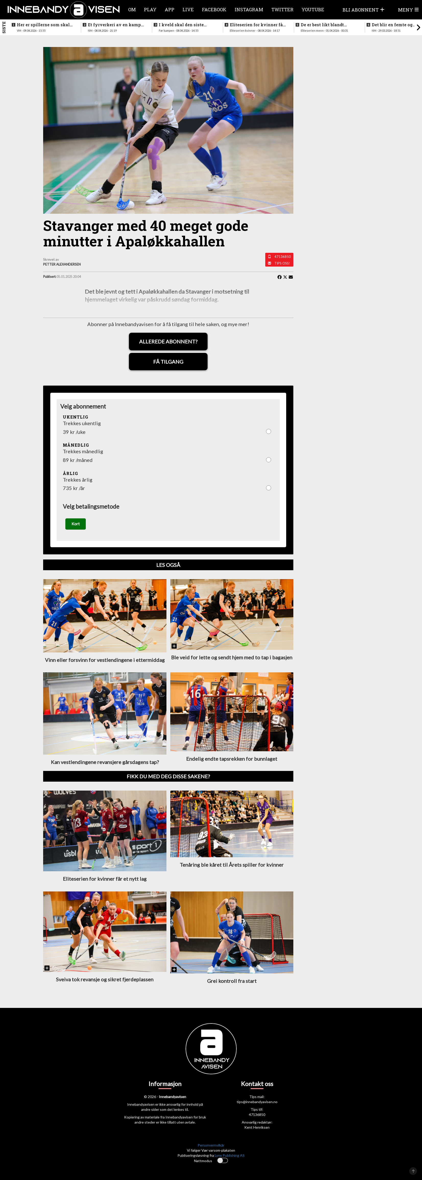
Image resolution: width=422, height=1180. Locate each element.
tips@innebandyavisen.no (257, 1102)
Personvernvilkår (211, 1145)
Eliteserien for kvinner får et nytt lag (257, 24)
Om (132, 9)
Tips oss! (282, 263)
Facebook (214, 9)
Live (188, 9)
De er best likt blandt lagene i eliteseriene (322, 24)
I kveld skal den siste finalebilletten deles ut (182, 24)
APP (169, 9)
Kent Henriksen (257, 1127)
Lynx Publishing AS (230, 1155)
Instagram (249, 9)
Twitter (282, 9)
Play (150, 9)
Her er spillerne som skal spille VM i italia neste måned (43, 24)
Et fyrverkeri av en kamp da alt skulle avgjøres (114, 24)
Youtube (313, 9)
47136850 (282, 257)
